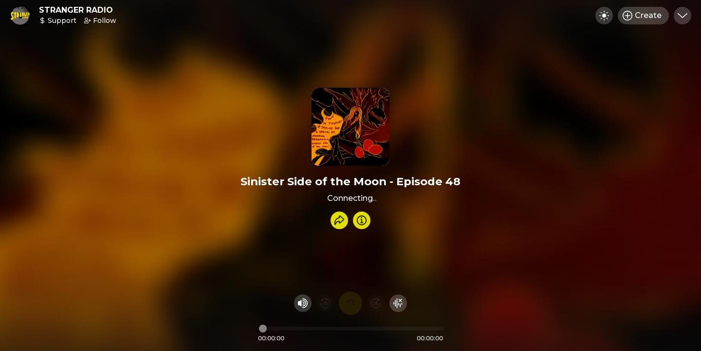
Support (57, 20)
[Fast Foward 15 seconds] (376, 303)
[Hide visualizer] (398, 303)
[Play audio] (350, 303)
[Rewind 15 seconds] (325, 303)
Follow (100, 20)
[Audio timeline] (351, 329)
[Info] (361, 220)
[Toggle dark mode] (604, 15)
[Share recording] (339, 220)
